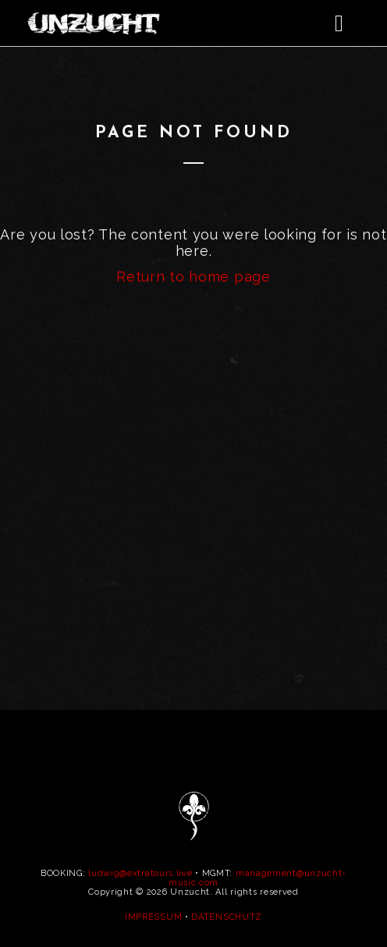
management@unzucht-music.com (257, 878)
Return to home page (193, 276)
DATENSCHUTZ (226, 917)
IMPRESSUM (153, 917)
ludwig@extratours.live (140, 873)
